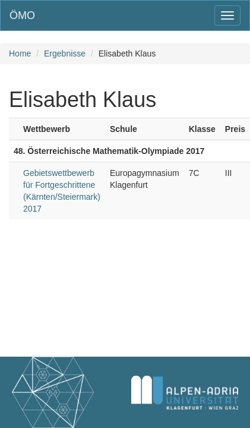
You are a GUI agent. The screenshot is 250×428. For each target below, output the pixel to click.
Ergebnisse (65, 53)
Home (20, 53)
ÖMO (22, 15)
